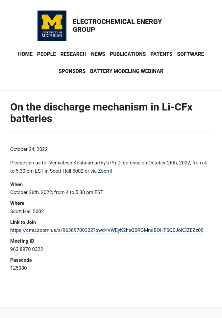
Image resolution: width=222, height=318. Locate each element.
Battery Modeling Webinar (126, 71)
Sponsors (72, 71)
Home (25, 54)
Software (190, 54)
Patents (161, 54)
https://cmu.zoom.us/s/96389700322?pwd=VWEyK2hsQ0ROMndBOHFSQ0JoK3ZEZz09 (107, 230)
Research (73, 54)
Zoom (104, 171)
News (98, 54)
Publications (128, 54)
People (46, 54)
